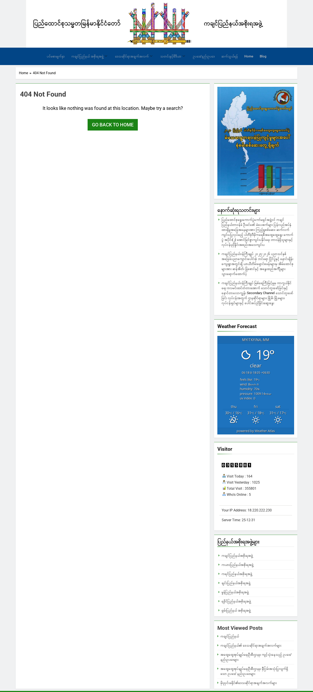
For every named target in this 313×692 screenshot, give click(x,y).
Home (248, 56)
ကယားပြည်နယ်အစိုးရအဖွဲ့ (237, 565)
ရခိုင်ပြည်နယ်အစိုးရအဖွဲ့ (236, 601)
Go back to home (112, 124)
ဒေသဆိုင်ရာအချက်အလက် (133, 56)
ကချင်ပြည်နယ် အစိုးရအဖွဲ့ (89, 56)
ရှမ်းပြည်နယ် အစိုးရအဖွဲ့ (236, 610)
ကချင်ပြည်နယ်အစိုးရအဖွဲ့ (237, 556)
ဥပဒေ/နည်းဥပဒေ (204, 56)
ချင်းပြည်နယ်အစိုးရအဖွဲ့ (235, 583)
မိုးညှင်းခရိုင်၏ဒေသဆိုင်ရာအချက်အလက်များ (248, 683)
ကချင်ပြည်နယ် (229, 636)
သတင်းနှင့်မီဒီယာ (172, 56)
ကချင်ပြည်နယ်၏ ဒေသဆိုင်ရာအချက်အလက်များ (250, 645)
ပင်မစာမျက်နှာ (56, 56)
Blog (263, 56)
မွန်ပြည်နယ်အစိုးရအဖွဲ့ (235, 592)
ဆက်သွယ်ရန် (229, 56)
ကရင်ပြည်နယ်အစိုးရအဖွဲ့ (236, 574)
